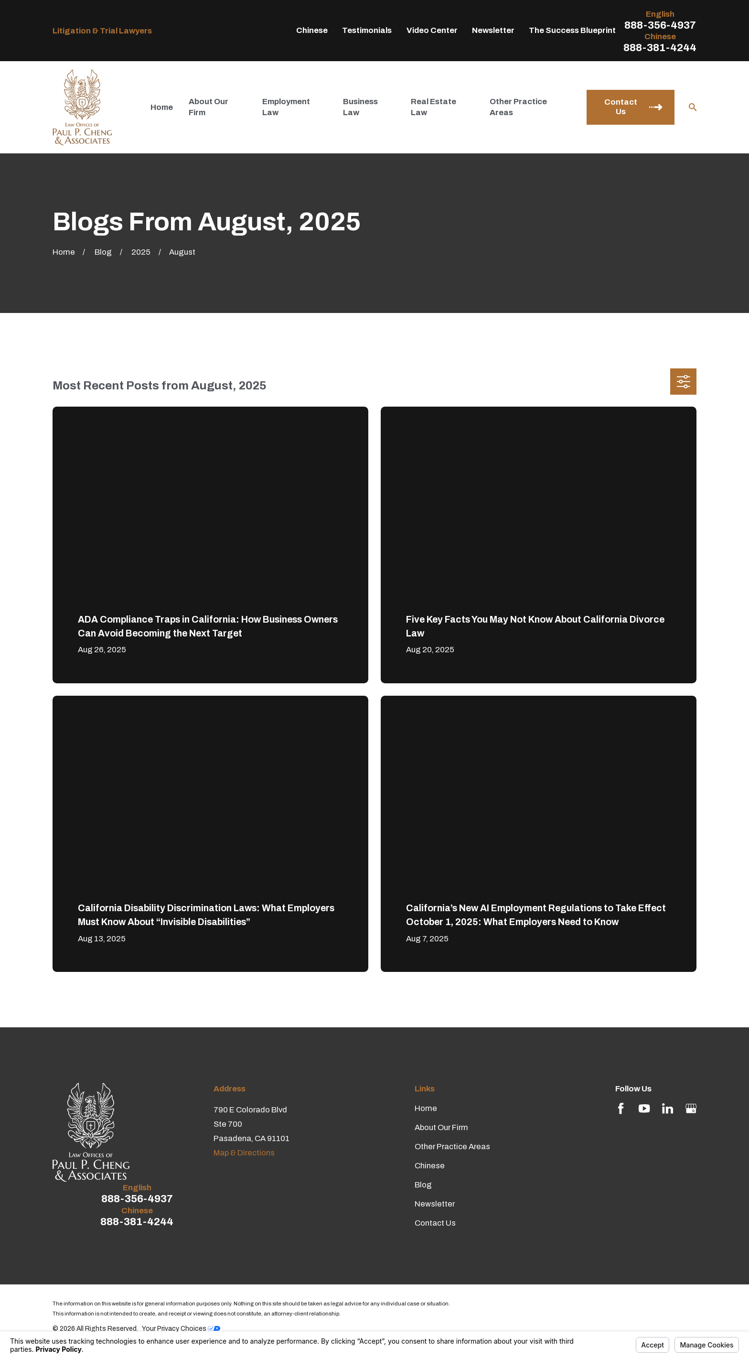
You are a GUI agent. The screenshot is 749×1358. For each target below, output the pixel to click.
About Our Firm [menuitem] (208, 107)
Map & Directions (244, 1152)
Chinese (312, 30)
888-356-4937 (660, 25)
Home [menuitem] (161, 107)
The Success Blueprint (572, 30)
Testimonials (367, 30)
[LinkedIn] (667, 1108)
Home (426, 1108)
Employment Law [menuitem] (286, 107)
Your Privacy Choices (181, 1328)
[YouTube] (644, 1108)
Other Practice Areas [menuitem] (518, 107)
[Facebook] (620, 1108)
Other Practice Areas (452, 1146)
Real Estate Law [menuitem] (433, 107)
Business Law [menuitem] (360, 107)
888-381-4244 (659, 48)
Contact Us (435, 1223)
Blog (423, 1184)
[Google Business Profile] (690, 1108)
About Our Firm (441, 1127)
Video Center (432, 30)
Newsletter (493, 30)
